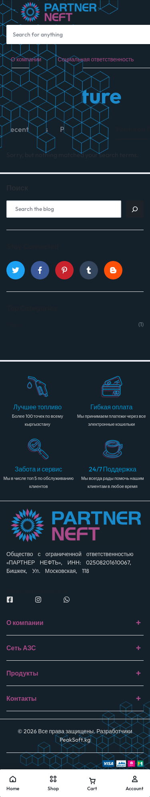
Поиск (17, 188)
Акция (14, 324)
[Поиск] (135, 209)
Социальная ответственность (96, 59)
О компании (26, 59)
